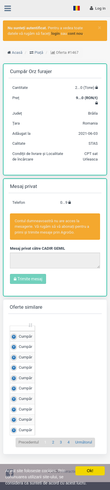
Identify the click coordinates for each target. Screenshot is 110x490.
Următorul (83, 453)
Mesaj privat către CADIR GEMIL (37, 248)
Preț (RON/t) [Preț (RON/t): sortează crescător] (79, 334)
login (55, 33)
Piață (39, 52)
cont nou (75, 33)
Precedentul (28, 453)
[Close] (99, 28)
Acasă (17, 52)
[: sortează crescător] (22, 334)
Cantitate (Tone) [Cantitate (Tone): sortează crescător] (45, 334)
